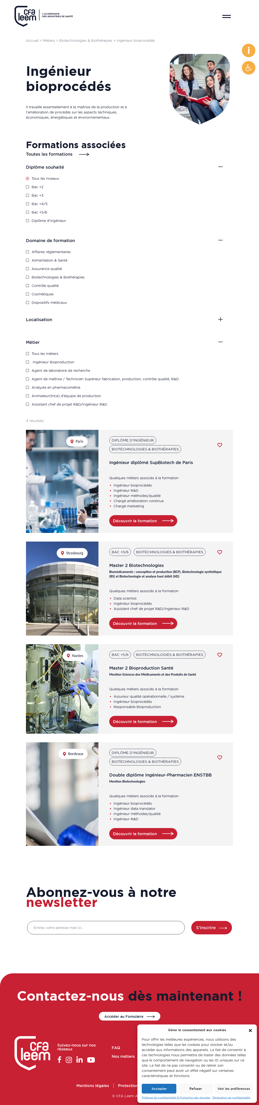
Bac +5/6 (51, 209)
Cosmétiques (54, 290)
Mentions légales (99, 1086)
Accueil (32, 40)
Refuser (195, 1088)
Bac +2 (50, 188)
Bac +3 (50, 195)
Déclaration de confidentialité (231, 1097)
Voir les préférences (233, 1088)
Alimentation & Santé (60, 262)
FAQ (125, 1049)
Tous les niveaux (56, 181)
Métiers (49, 40)
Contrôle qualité (56, 283)
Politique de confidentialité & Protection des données (176, 1097)
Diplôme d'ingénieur (59, 216)
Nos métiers (131, 1056)
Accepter (159, 1088)
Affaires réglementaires (62, 254)
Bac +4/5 (52, 202)
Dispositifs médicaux (60, 297)
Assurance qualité (58, 269)
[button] (248, 68)
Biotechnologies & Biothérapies (85, 40)
